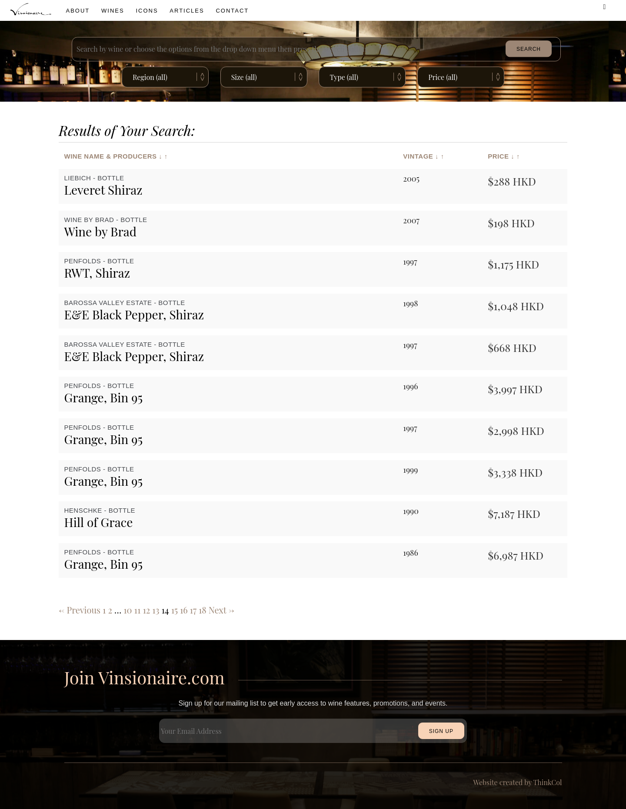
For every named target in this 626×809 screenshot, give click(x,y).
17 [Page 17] (193, 610)
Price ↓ (501, 155)
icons (147, 10)
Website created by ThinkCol (517, 782)
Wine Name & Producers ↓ (113, 155)
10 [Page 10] (127, 610)
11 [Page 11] (137, 610)
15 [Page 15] (174, 610)
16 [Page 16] (184, 610)
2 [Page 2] (110, 610)
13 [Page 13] (155, 610)
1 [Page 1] (104, 610)
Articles (187, 10)
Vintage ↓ (421, 155)
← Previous (79, 610)
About (78, 10)
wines (112, 10)
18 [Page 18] (202, 610)
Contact (232, 10)
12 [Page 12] (146, 610)
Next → (221, 610)
